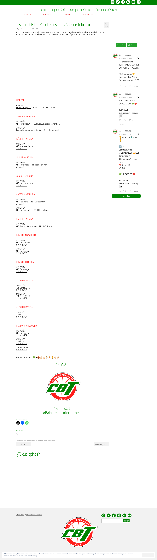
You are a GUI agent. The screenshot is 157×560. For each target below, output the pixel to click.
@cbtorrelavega (122, 58)
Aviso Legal (35, 555)
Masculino (45, 440)
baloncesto (19, 440)
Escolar (30, 440)
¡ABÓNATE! (62, 364)
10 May (130, 58)
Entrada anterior (24, 444)
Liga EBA (41, 440)
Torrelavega (53, 440)
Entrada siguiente (101, 444)
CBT (28, 440)
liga (39, 440)
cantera (25, 440)
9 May (130, 134)
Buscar (126, 520)
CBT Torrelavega (125, 55)
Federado (33, 440)
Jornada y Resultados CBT (29, 29)
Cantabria (22, 440)
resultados (49, 440)
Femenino (37, 440)
